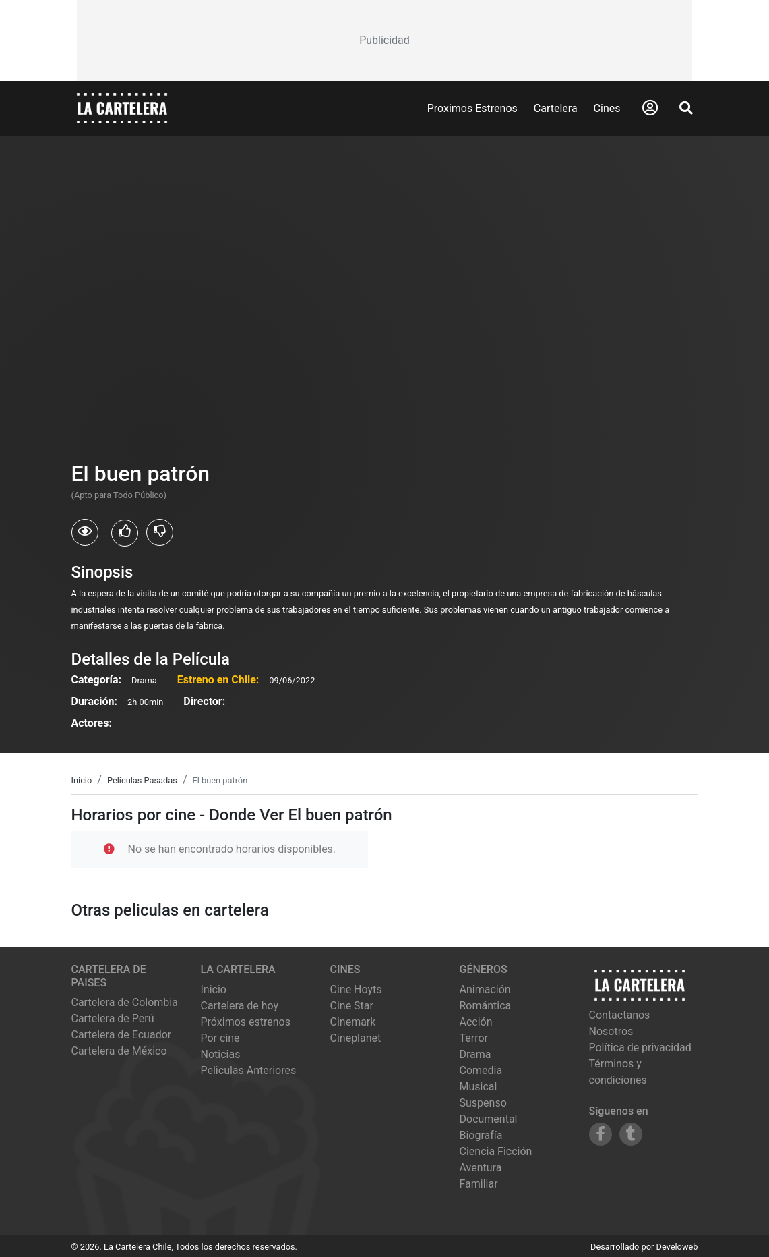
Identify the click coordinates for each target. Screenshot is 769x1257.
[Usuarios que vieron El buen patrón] (84, 532)
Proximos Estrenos (472, 108)
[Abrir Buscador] (686, 108)
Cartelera (556, 108)
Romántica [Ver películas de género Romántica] (486, 1005)
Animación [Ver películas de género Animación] (485, 989)
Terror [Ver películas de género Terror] (474, 1038)
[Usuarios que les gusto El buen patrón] (124, 533)
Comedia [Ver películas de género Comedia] (481, 1070)
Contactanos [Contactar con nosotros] (619, 1015)
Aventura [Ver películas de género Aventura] (481, 1167)
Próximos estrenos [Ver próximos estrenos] (245, 1021)
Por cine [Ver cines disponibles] (220, 1038)
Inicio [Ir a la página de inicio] (213, 989)
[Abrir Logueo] (650, 108)
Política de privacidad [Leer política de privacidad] (640, 1047)
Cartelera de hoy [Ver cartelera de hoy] (240, 1005)
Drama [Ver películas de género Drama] (475, 1054)
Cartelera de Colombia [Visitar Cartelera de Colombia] (124, 1002)
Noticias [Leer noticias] (221, 1054)
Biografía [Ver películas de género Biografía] (481, 1135)
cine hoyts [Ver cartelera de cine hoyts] (356, 989)
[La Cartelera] (122, 107)
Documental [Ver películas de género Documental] (489, 1119)
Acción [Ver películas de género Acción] (476, 1021)
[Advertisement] (384, 40)
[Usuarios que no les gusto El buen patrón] (159, 532)
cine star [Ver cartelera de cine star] (351, 1005)
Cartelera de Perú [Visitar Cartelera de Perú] (112, 1018)
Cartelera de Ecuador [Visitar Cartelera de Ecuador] (121, 1034)
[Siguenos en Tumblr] (630, 1134)
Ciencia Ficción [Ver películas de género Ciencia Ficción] (496, 1151)
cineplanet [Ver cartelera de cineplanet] (355, 1038)
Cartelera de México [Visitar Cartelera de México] (119, 1050)
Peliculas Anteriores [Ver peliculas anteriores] (249, 1070)
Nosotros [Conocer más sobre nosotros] (611, 1031)
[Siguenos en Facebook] (600, 1134)
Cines (607, 108)
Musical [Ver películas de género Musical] (478, 1086)
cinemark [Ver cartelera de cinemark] (353, 1021)
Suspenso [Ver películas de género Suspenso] (483, 1102)
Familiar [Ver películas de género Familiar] (479, 1183)
